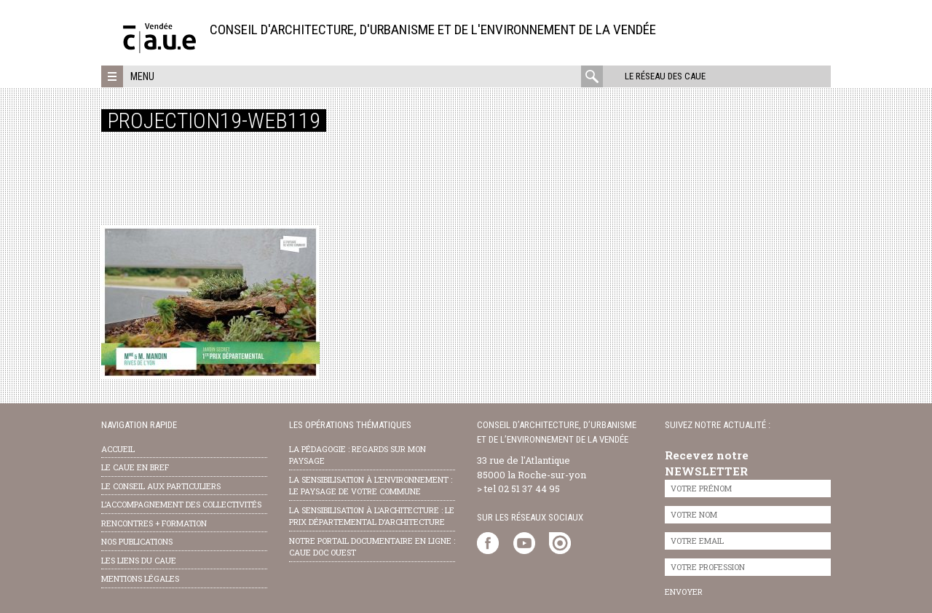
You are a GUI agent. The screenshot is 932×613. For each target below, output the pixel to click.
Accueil (118, 448)
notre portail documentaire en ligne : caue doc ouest (372, 546)
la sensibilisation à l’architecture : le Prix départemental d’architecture (371, 516)
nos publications (137, 541)
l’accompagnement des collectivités (181, 504)
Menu (142, 76)
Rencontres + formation (154, 523)
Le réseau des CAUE (665, 76)
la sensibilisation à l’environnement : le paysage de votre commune (370, 485)
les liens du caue (138, 560)
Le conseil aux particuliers (161, 485)
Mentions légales (140, 578)
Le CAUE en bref (135, 467)
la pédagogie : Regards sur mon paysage (357, 455)
